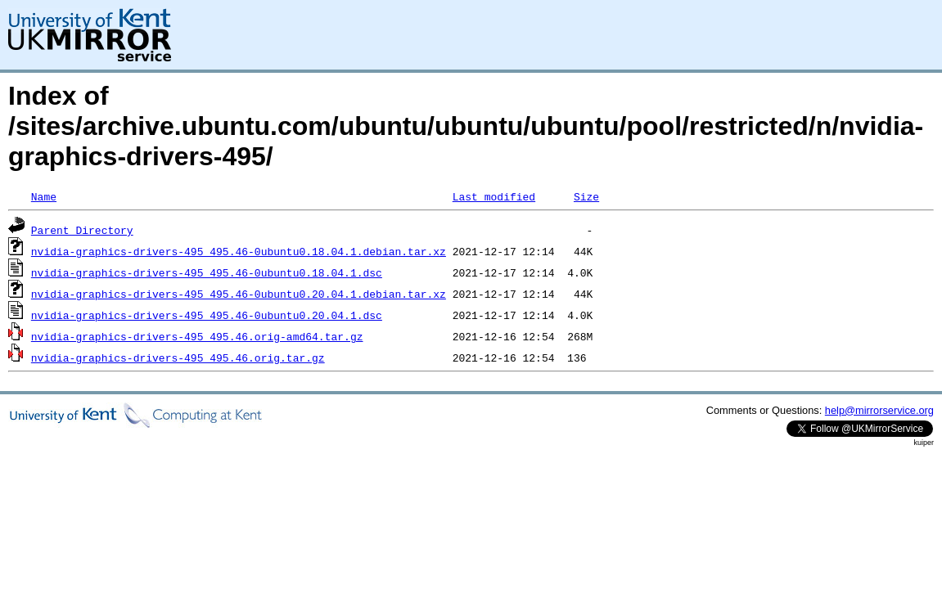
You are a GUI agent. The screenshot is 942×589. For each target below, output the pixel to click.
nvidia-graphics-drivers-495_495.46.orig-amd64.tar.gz (197, 336)
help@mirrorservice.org (879, 410)
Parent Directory (82, 230)
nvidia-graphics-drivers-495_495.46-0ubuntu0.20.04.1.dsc (206, 315)
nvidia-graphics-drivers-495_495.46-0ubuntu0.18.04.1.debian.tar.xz (238, 251)
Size (586, 196)
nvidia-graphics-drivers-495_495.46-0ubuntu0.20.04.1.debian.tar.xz (238, 293)
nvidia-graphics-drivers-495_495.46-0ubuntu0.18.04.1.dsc (206, 272)
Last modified (494, 196)
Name (43, 196)
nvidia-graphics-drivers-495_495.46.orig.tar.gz (178, 357)
